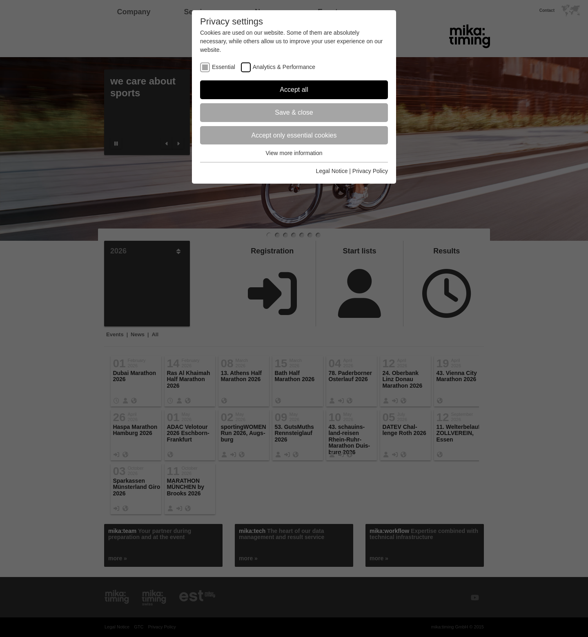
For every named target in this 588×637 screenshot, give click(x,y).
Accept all (294, 89)
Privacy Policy (370, 171)
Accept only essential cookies (294, 135)
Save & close (294, 112)
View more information (293, 153)
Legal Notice (332, 171)
